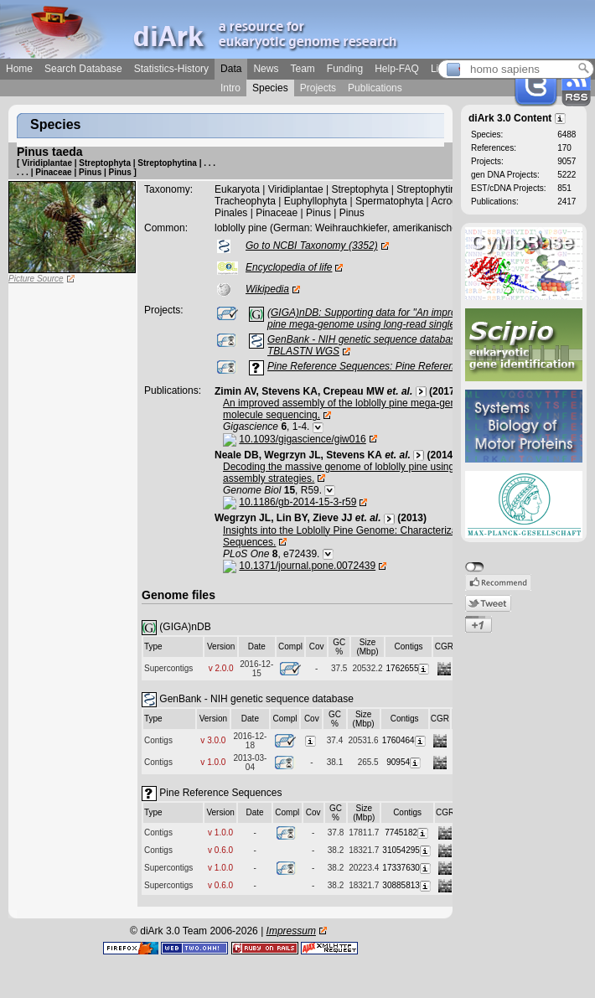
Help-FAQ (397, 69)
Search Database (83, 69)
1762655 (409, 668)
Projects (318, 88)
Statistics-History (171, 69)
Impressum (291, 931)
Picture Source (36, 278)
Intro (230, 88)
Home (19, 69)
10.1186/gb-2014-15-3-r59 (297, 502)
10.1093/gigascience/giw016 (302, 439)
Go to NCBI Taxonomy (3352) (312, 245)
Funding (345, 69)
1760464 (404, 740)
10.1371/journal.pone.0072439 (307, 565)
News (265, 69)
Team (302, 69)
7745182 (407, 832)
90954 (404, 762)
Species (270, 88)
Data (230, 69)
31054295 (407, 850)
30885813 (407, 885)
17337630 (407, 867)
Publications (375, 88)
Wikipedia (267, 289)
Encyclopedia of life (289, 267)
